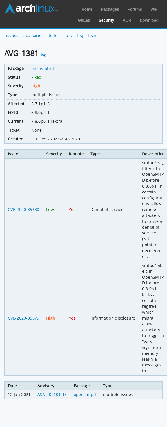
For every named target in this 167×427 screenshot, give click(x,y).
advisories (33, 35)
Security (106, 20)
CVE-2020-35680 (23, 209)
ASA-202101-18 (52, 394)
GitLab (84, 20)
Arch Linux (31, 8)
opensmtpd (42, 68)
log (80, 35)
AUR (127, 20)
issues (12, 35)
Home (86, 9)
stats (67, 35)
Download (149, 20)
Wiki (154, 9)
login (93, 35)
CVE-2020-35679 (23, 318)
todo (53, 35)
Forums (135, 9)
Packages (110, 9)
